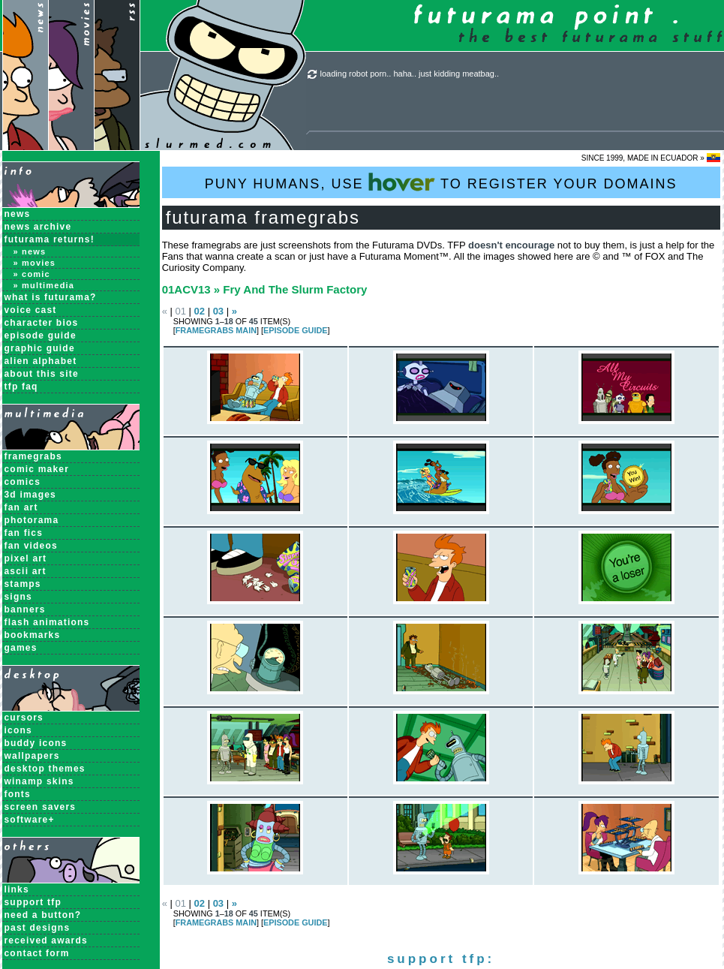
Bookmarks (33, 635)
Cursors (24, 717)
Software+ (30, 819)
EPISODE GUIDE (295, 330)
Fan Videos (31, 545)
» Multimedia (44, 285)
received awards (46, 940)
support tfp (33, 902)
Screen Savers (41, 807)
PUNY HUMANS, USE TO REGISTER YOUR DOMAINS (441, 182)
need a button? (43, 915)
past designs (38, 927)
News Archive (38, 226)
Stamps (23, 584)
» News (30, 251)
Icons (18, 730)
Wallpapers (32, 756)
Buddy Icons (36, 743)
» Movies (35, 262)
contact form (37, 953)
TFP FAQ (21, 386)
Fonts (18, 794)
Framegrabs (33, 456)
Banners (25, 609)
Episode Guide (41, 335)
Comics (23, 482)
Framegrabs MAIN (216, 330)
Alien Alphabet (41, 361)
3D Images (31, 494)
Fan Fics (24, 533)
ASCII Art (26, 571)
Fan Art (21, 507)
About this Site (42, 374)
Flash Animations (47, 622)
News (18, 214)
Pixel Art (26, 558)
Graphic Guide (40, 348)
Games (21, 647)
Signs (18, 596)
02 (199, 311)
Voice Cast (31, 310)
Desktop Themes (45, 768)
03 (218, 311)
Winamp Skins (39, 781)
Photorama (32, 520)
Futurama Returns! (50, 239)
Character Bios (42, 322)
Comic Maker (37, 469)
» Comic (32, 273)
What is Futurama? (51, 297)
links (17, 889)
